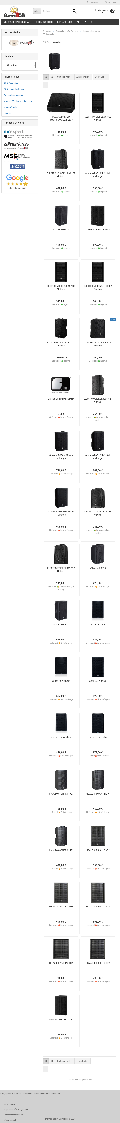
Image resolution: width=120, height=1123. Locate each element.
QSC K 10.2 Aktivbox (61, 737)
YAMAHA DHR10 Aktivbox (97, 229)
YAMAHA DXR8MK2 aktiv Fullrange (61, 457)
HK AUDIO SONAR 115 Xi (61, 850)
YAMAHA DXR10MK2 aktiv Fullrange (98, 175)
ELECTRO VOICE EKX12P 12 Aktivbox (61, 569)
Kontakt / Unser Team (68, 22)
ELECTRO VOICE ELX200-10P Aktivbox (61, 175)
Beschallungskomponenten (61, 399)
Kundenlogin (93, 2)
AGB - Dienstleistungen (14, 89)
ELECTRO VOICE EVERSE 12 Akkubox (61, 344)
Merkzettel (110, 2)
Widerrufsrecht (10, 107)
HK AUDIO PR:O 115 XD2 (98, 963)
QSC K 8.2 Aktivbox (97, 681)
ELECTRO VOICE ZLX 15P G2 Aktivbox (98, 287)
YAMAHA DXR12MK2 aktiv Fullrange (98, 457)
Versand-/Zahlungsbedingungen (18, 101)
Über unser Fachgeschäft (17, 22)
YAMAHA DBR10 (98, 568)
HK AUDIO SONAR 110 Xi (61, 793)
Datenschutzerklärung (13, 95)
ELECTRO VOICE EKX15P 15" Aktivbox (98, 513)
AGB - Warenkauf (11, 83)
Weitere (89, 22)
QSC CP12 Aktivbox (61, 681)
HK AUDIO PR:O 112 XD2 (98, 906)
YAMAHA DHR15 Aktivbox (61, 1019)
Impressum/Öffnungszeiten (16, 1109)
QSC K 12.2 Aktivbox (98, 737)
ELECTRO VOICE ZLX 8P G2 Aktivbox (97, 118)
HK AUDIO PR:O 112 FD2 (61, 906)
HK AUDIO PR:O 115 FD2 (61, 963)
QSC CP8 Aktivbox (98, 624)
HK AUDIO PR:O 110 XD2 (98, 850)
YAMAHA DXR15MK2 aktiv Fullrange (61, 513)
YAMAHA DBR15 (61, 624)
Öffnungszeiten (44, 22)
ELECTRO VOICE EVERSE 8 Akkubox (98, 344)
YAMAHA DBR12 (61, 229)
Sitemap (7, 113)
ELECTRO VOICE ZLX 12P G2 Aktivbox (61, 287)
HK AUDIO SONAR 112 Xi (98, 793)
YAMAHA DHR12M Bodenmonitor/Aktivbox (61, 118)
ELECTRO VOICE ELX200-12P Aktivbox (97, 400)
